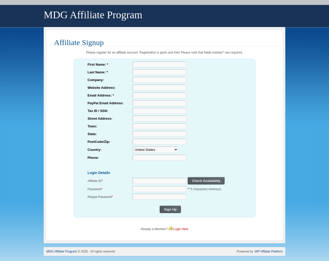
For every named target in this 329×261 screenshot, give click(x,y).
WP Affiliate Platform (269, 251)
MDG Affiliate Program (61, 251)
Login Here (180, 229)
